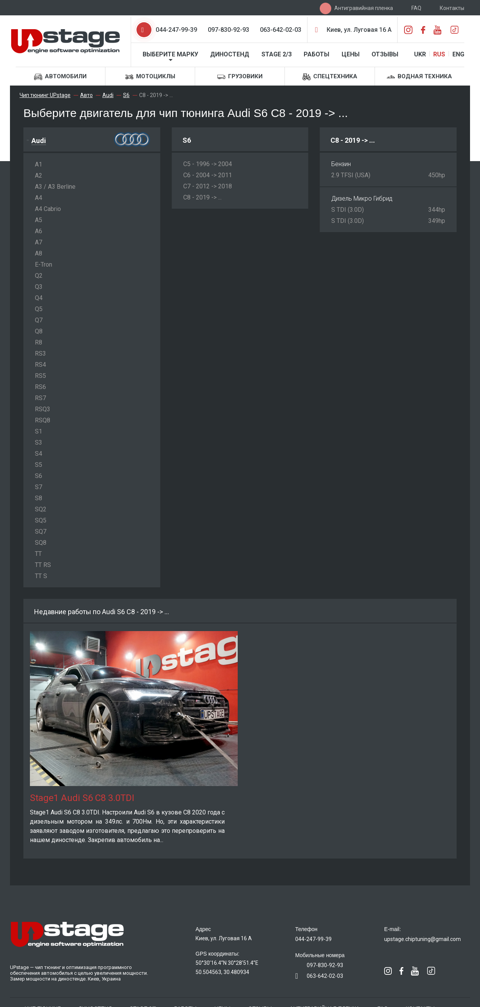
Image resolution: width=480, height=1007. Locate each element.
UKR (420, 54)
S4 (38, 453)
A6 (38, 231)
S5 (38, 464)
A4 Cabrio (48, 209)
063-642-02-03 (280, 29)
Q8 (39, 331)
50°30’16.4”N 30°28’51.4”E (227, 963)
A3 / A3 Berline (55, 186)
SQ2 (40, 509)
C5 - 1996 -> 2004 (207, 164)
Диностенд (229, 54)
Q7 (39, 320)
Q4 (39, 298)
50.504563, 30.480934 (222, 972)
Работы (316, 54)
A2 (38, 175)
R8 (38, 342)
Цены (351, 54)
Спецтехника (329, 77)
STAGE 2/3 (276, 54)
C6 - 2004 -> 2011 (207, 175)
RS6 (40, 387)
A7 (38, 242)
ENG (458, 54)
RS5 (40, 375)
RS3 (40, 353)
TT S (41, 576)
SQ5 (40, 520)
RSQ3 (42, 409)
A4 (38, 197)
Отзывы (385, 54)
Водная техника (419, 77)
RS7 (40, 398)
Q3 (39, 286)
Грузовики (240, 77)
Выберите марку (170, 54)
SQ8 (40, 542)
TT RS (43, 565)
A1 (38, 164)
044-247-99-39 (176, 29)
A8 (38, 253)
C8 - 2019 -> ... (202, 197)
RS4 (40, 364)
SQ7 (40, 531)
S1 (38, 431)
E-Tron (43, 264)
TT (38, 553)
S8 (38, 498)
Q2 (39, 275)
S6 (38, 476)
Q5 (39, 309)
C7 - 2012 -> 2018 (207, 186)
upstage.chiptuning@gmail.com (422, 939)
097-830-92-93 (228, 29)
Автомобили (60, 77)
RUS (439, 54)
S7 (38, 487)
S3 (38, 442)
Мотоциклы (150, 77)
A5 (38, 220)
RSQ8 (42, 420)
